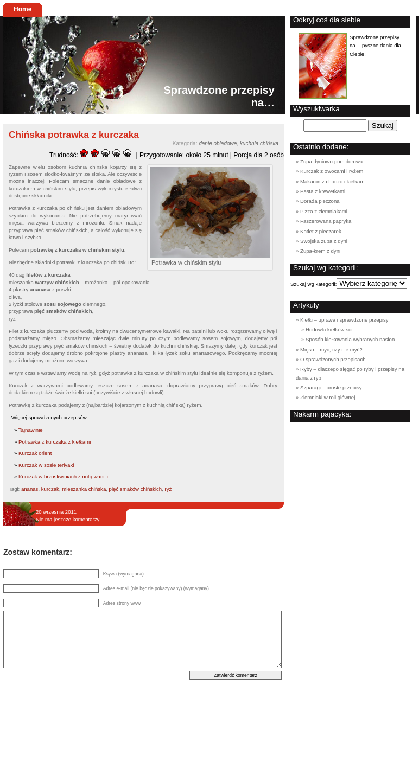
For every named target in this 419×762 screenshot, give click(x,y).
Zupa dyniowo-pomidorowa (331, 161)
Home (22, 9)
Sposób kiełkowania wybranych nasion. (351, 339)
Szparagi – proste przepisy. (331, 387)
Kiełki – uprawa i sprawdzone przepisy (344, 320)
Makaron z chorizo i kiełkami (333, 181)
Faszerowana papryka (325, 221)
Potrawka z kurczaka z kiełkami (54, 442)
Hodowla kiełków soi (329, 329)
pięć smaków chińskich (135, 489)
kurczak (50, 489)
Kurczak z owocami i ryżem (331, 171)
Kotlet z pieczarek (320, 231)
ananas (29, 489)
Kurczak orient (35, 453)
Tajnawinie (30, 430)
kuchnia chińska (259, 143)
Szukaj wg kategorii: (313, 284)
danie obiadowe (218, 143)
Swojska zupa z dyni (323, 241)
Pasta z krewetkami (322, 191)
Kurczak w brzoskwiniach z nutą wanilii (63, 476)
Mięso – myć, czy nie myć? (331, 350)
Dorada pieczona (320, 201)
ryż (168, 489)
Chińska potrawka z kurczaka (74, 134)
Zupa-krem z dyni (320, 251)
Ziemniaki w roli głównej (327, 397)
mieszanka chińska (84, 489)
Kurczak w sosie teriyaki (46, 465)
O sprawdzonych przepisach (333, 359)
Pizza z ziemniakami (323, 211)
